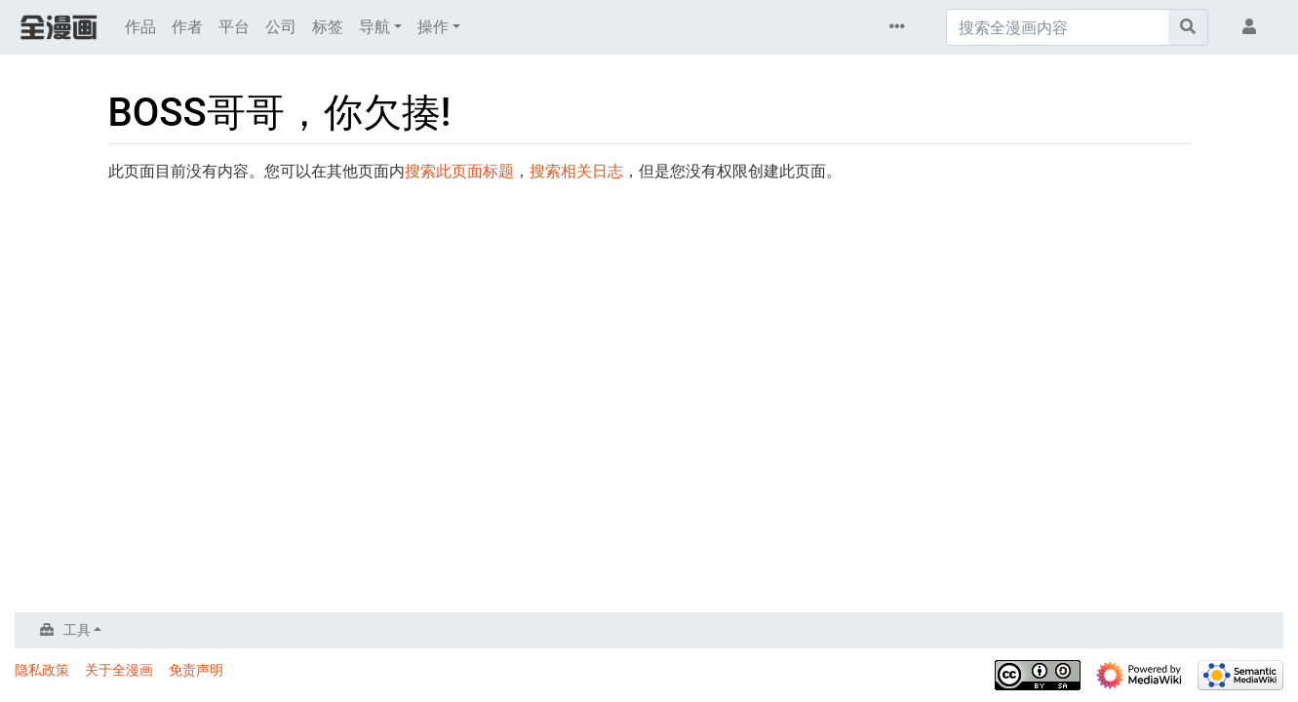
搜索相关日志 (576, 171)
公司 (280, 27)
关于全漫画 (119, 670)
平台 (234, 27)
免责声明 (196, 670)
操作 (433, 27)
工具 (77, 630)
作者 (187, 27)
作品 (140, 27)
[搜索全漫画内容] (1057, 27)
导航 (374, 27)
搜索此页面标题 (459, 171)
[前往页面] (1188, 27)
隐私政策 (42, 670)
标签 (327, 27)
